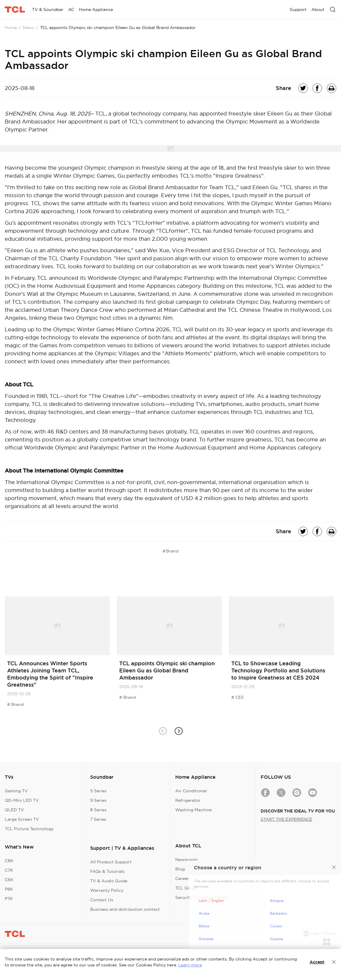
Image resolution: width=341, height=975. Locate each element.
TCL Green (186, 888)
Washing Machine (193, 809)
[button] (178, 731)
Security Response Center (202, 897)
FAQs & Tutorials (107, 871)
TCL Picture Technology (29, 828)
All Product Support (111, 862)
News (28, 27)
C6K (9, 879)
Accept (317, 962)
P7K (9, 898)
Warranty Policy (106, 890)
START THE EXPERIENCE (286, 819)
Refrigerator (187, 800)
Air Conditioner (191, 791)
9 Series (98, 800)
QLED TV (14, 809)
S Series (98, 791)
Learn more (190, 965)
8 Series (98, 809)
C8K (9, 860)
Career (182, 878)
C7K (9, 870)
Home (11, 27)
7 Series (98, 819)
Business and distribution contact (125, 909)
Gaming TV (16, 791)
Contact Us (101, 899)
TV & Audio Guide (108, 881)
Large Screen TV (22, 819)
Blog (180, 869)
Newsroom (186, 859)
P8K (9, 889)
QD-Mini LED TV (22, 800)
